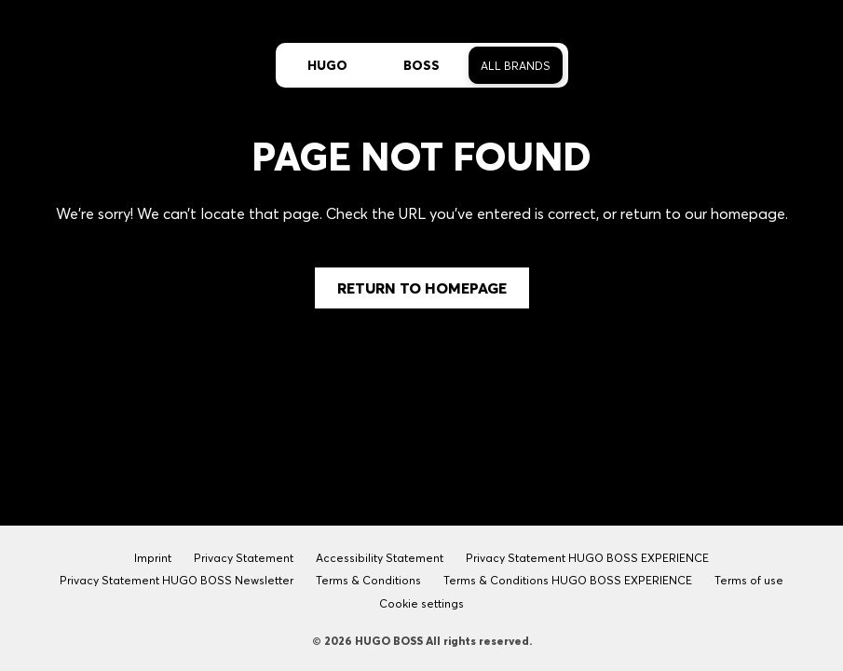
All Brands (516, 66)
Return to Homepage (422, 288)
